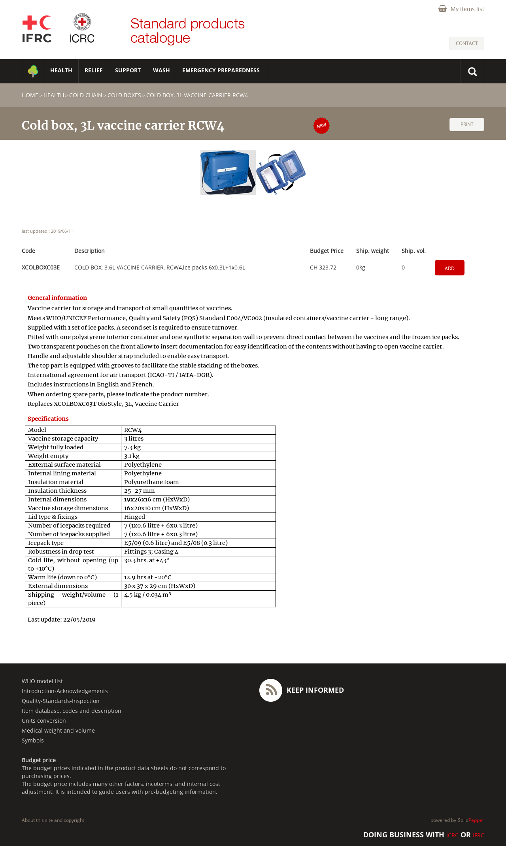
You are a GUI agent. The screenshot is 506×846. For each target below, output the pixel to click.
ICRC (452, 835)
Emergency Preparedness (221, 70)
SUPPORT (128, 70)
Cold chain (85, 95)
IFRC (478, 835)
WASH (161, 70)
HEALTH (61, 70)
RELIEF (94, 70)
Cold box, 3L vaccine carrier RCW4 (197, 95)
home (30, 95)
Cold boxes (124, 95)
